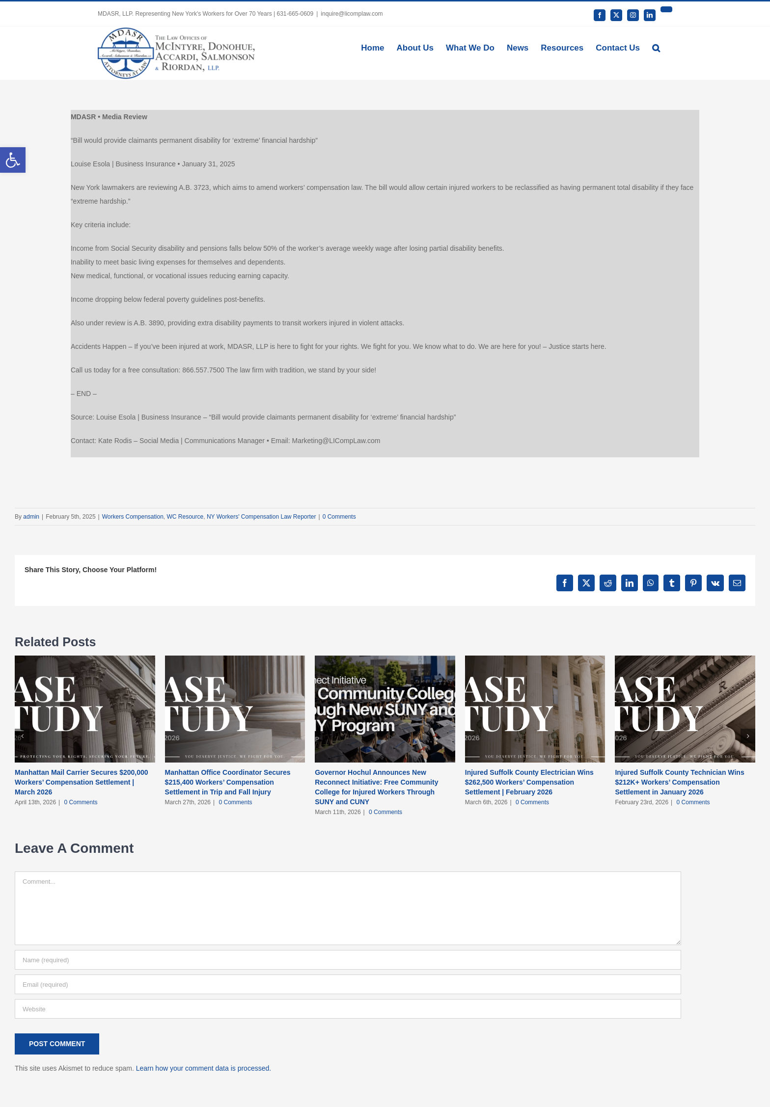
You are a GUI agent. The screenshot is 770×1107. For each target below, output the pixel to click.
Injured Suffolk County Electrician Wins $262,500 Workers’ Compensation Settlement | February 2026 (529, 782)
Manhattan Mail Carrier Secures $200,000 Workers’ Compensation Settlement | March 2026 (81, 782)
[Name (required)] (348, 960)
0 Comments (339, 516)
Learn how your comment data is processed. (203, 1068)
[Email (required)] (348, 984)
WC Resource (185, 516)
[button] (656, 47)
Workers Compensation (133, 516)
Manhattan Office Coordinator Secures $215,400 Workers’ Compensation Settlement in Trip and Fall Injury (228, 782)
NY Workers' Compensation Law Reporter (261, 516)
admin (31, 516)
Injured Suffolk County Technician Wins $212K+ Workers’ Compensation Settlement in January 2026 (679, 782)
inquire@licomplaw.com (352, 13)
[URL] (348, 1009)
